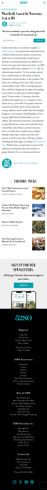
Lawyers (23, 375)
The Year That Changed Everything (23, 414)
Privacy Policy (23, 445)
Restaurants (23, 364)
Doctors (23, 372)
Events (23, 367)
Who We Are (23, 431)
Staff (20, 194)
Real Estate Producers (23, 378)
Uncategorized (9, 9)
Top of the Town (23, 412)
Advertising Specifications (24, 439)
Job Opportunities (24, 434)
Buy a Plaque (23, 343)
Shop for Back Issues (23, 340)
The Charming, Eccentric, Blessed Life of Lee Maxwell (13, 240)
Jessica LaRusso (9, 194)
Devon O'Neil (8, 214)
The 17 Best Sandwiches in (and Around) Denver (15, 189)
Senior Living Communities (23, 381)
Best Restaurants (23, 398)
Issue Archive (23, 337)
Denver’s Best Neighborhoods (23, 403)
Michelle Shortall (10, 225)
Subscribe (23, 335)
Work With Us (23, 428)
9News (33, 69)
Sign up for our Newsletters (23, 437)
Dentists (23, 370)
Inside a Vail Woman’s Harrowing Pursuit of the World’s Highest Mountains (15, 207)
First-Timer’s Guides (23, 406)
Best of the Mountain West (23, 400)
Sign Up (39, 40)
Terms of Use (23, 442)
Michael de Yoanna (17, 23)
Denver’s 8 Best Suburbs (12, 221)
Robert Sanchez (9, 245)
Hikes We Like (23, 409)
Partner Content (23, 384)
